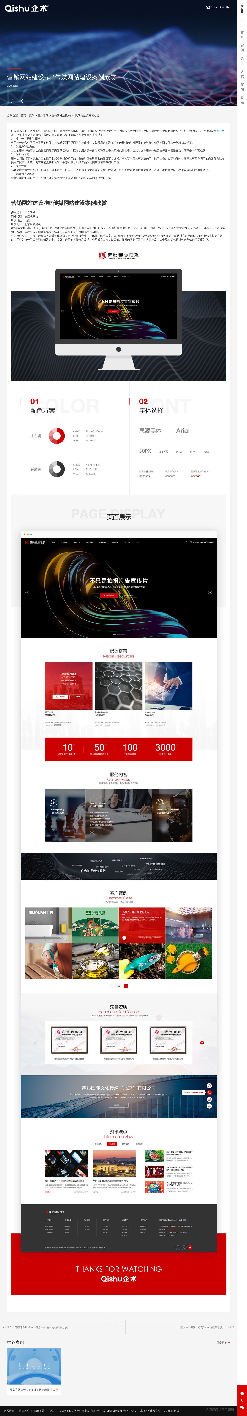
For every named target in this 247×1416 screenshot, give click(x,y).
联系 (242, 100)
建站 (52, 1410)
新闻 (242, 87)
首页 (242, 35)
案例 (242, 48)
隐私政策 (39, 1410)
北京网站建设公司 (150, 1410)
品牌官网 (12, 86)
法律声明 (24, 1410)
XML (133, 1410)
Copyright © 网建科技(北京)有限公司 (80, 1410)
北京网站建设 (171, 1410)
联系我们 (9, 1410)
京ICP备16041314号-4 (115, 1410)
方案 (242, 74)
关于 (242, 61)
